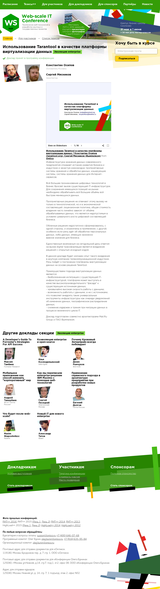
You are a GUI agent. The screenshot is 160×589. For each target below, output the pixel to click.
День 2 (45, 522)
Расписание (10, 4)
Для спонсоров (107, 4)
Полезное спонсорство (123, 474)
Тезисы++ (30, 4)
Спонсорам (123, 467)
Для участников (52, 4)
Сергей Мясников (58, 74)
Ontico (50, 159)
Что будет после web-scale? (17, 415)
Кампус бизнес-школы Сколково (133, 24)
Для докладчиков (80, 4)
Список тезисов (50, 39)
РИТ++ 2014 (58, 522)
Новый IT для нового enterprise (50, 415)
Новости (147, 4)
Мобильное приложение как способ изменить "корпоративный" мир (17, 377)
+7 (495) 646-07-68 (68, 535)
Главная (7, 39)
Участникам (71, 467)
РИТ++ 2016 (10, 522)
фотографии (78, 32)
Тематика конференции (72, 474)
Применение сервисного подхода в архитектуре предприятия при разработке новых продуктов (86, 379)
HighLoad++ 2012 (71, 525)
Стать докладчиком (19, 486)
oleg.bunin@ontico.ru (52, 539)
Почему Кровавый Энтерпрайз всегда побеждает (84, 342)
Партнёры (129, 4)
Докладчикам (21, 467)
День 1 (37, 522)
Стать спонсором (121, 486)
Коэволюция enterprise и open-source (52, 341)
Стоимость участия (69, 477)
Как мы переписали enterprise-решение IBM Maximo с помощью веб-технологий (49, 378)
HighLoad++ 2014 (50, 525)
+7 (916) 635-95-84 (75, 539)
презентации (78, 29)
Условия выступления (19, 474)
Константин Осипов (60, 65)
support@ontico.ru (46, 535)
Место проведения (69, 480)
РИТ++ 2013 (73, 522)
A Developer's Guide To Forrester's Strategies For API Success (17, 342)
